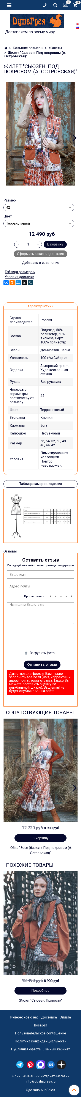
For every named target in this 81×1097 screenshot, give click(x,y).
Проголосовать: (34, 596)
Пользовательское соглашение (40, 1033)
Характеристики (40, 306)
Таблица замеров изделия (40, 484)
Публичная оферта (26, 1049)
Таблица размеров (20, 272)
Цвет (7, 216)
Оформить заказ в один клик (40, 254)
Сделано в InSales (40, 1090)
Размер (9, 200)
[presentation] (40, 637)
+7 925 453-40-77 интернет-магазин (40, 1076)
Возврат (40, 1025)
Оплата (65, 1017)
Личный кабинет (56, 1049)
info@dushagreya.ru (41, 1081)
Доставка (49, 1017)
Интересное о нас (24, 1017)
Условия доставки (19, 277)
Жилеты (55, 48)
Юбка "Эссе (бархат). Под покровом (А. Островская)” (41, 850)
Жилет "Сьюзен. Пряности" (40, 1000)
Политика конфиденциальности (40, 1041)
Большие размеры (28, 48)
